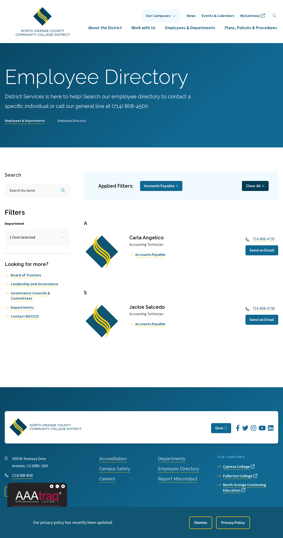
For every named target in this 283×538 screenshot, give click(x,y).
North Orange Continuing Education (244, 487)
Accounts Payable (150, 254)
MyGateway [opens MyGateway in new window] (250, 15)
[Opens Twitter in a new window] (245, 428)
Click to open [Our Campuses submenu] (161, 16)
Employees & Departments (190, 28)
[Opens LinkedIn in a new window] (270, 428)
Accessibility (120, 511)
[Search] (274, 16)
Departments (22, 307)
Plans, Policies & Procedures (251, 28)
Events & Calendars (218, 15)
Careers (107, 478)
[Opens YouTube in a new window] (262, 428)
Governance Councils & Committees (30, 296)
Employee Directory (178, 468)
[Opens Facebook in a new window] (238, 428)
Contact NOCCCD (25, 316)
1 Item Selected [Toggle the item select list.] (22, 237)
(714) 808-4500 (22, 475)
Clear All (253, 186)
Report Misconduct (177, 478)
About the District (105, 28)
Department (14, 223)
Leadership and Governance (34, 284)
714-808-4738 (264, 308)
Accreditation (113, 458)
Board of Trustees (26, 275)
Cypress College (236, 466)
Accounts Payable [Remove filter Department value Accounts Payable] (159, 186)
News (191, 15)
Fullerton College (237, 476)
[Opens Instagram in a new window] (253, 428)
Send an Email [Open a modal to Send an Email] (262, 250)
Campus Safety (114, 468)
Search (13, 175)
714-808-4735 (264, 239)
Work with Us (143, 28)
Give (219, 428)
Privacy (98, 511)
